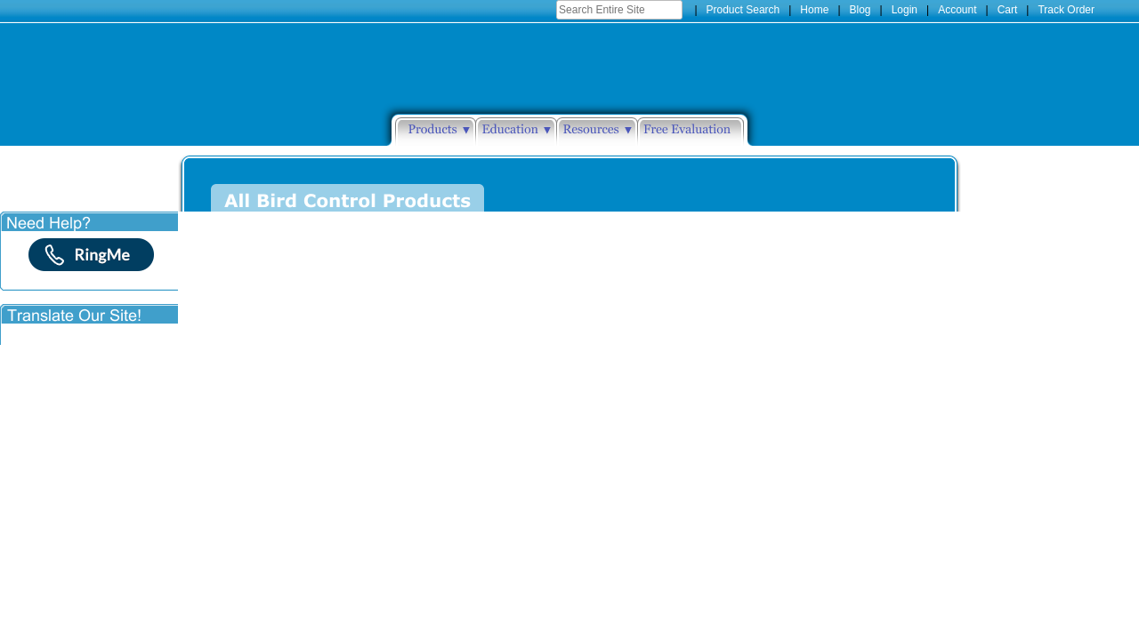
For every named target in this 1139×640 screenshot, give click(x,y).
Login (904, 10)
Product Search (743, 10)
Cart (1008, 10)
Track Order (1066, 10)
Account (957, 10)
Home (814, 10)
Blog (860, 10)
